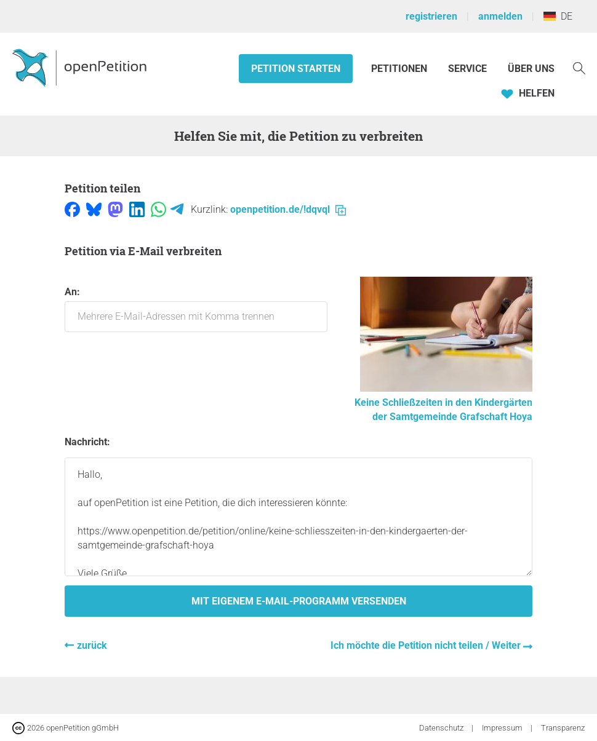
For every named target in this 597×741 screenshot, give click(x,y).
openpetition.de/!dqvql (288, 209)
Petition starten (295, 68)
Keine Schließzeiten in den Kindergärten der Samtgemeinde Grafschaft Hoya (443, 402)
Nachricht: (87, 442)
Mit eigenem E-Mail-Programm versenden (298, 601)
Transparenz (563, 727)
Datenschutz (442, 727)
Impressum (503, 727)
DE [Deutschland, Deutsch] (557, 16)
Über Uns (531, 68)
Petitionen (400, 68)
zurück (92, 645)
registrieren (431, 16)
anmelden (500, 16)
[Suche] (579, 67)
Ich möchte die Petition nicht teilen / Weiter (427, 645)
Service (467, 68)
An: (196, 309)
